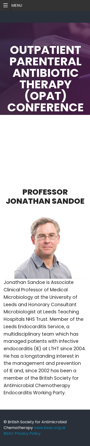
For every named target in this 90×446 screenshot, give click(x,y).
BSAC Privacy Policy (22, 433)
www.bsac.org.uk (50, 427)
